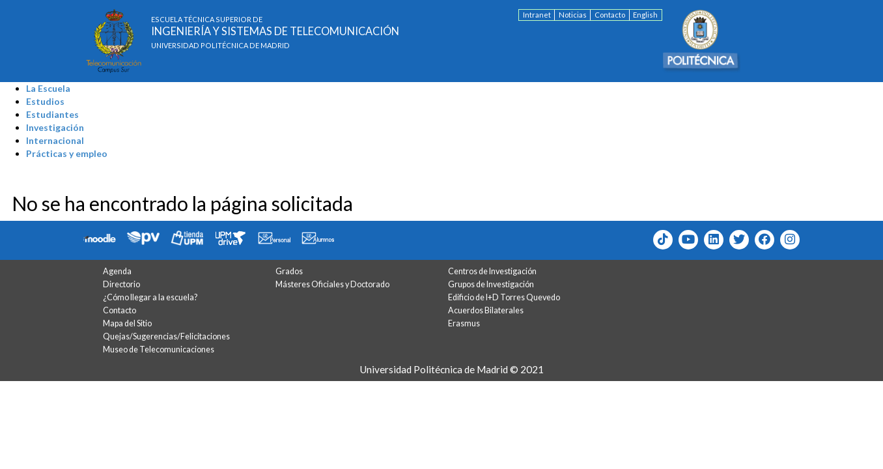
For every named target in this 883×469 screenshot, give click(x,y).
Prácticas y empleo (66, 153)
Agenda (117, 271)
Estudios (45, 101)
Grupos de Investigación (491, 284)
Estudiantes (52, 114)
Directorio (121, 284)
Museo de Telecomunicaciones (158, 349)
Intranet (537, 14)
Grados (289, 271)
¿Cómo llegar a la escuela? (150, 297)
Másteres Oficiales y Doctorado (332, 284)
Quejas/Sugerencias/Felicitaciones (166, 336)
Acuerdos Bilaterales (486, 310)
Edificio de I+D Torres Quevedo (504, 297)
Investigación (55, 127)
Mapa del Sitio (127, 323)
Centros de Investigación (492, 271)
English (645, 14)
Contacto (610, 14)
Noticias (573, 14)
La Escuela (48, 88)
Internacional (55, 140)
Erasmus (464, 323)
